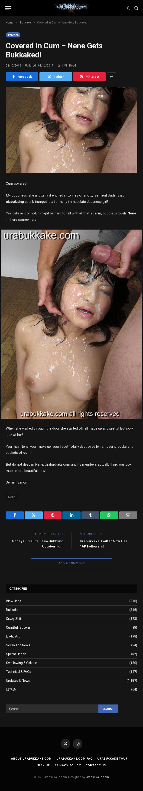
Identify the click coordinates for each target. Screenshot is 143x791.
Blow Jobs (13, 601)
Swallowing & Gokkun (21, 663)
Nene (12, 497)
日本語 (11, 689)
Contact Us (96, 765)
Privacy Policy (68, 765)
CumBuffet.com (18, 627)
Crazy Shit (13, 619)
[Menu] (8, 8)
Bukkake (13, 34)
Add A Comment (71, 563)
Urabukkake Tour (112, 758)
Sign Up (43, 765)
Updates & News (18, 680)
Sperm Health (16, 654)
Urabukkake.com (97, 777)
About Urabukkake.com (31, 758)
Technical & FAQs (18, 672)
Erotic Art (13, 636)
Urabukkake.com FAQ (74, 758)
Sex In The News (18, 645)
